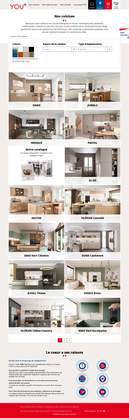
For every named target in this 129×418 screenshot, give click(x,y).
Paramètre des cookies (51, 407)
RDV (108, 7)
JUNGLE (93, 105)
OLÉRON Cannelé (92, 218)
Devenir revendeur (116, 7)
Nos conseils (65, 4)
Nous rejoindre (25, 407)
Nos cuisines (34, 4)
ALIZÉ (92, 180)
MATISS (36, 218)
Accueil (12, 36)
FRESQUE (36, 143)
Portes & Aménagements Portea (62, 411)
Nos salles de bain (49, 4)
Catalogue (92, 4)
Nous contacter (46, 411)
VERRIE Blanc (92, 293)
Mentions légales (34, 411)
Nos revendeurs (100, 4)
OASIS (36, 105)
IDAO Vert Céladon (36, 256)
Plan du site (24, 411)
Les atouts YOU (80, 4)
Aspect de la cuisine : (54, 44)
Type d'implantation (90, 44)
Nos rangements (74, 407)
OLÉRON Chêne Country (36, 331)
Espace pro (63, 407)
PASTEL (92, 143)
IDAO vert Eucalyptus (92, 331)
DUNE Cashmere (92, 256)
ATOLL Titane (36, 293)
